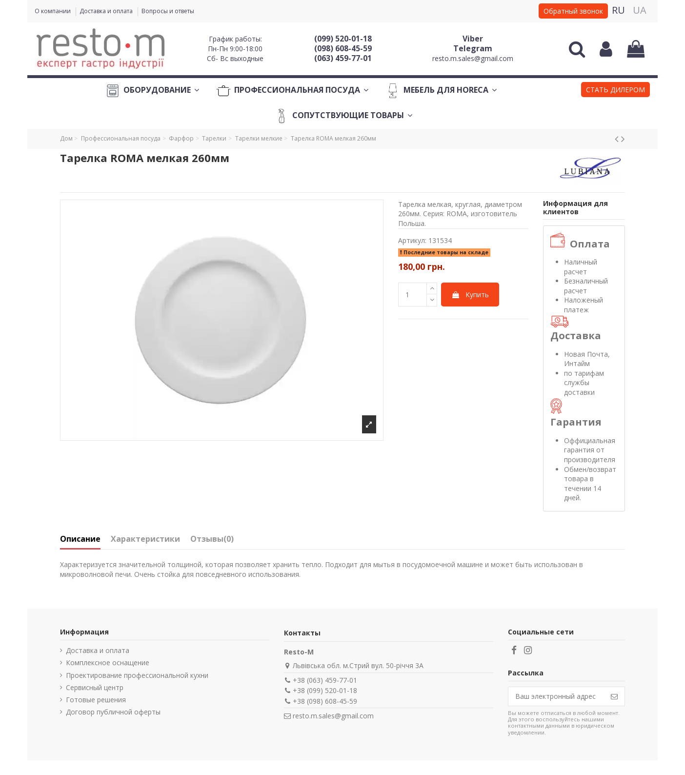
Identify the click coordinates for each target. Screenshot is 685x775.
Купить (470, 294)
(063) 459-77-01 (343, 58)
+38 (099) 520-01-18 (325, 690)
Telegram (472, 48)
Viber (473, 38)
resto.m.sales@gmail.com (472, 58)
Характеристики (145, 539)
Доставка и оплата (107, 11)
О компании (53, 11)
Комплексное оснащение (107, 662)
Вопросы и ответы (167, 11)
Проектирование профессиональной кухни (137, 675)
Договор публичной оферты (113, 711)
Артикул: (412, 240)
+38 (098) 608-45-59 (325, 701)
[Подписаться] (614, 696)
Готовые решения (96, 699)
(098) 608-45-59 (343, 48)
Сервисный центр (94, 687)
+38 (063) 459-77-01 (325, 680)
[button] (615, 91)
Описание (80, 539)
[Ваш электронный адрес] (556, 696)
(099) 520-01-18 (343, 38)
